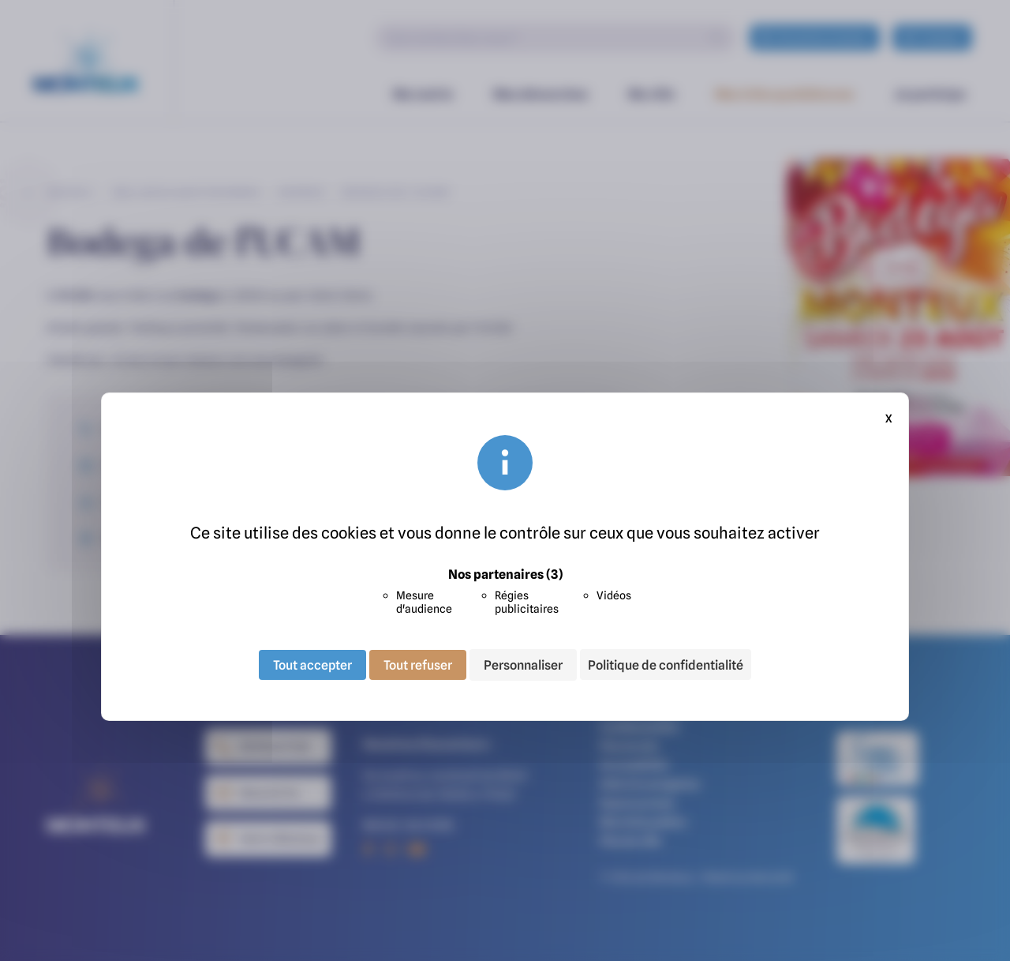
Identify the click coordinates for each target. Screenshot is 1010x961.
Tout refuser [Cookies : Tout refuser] (417, 665)
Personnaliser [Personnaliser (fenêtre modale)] (523, 665)
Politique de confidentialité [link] (665, 665)
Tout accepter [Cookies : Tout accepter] (312, 665)
